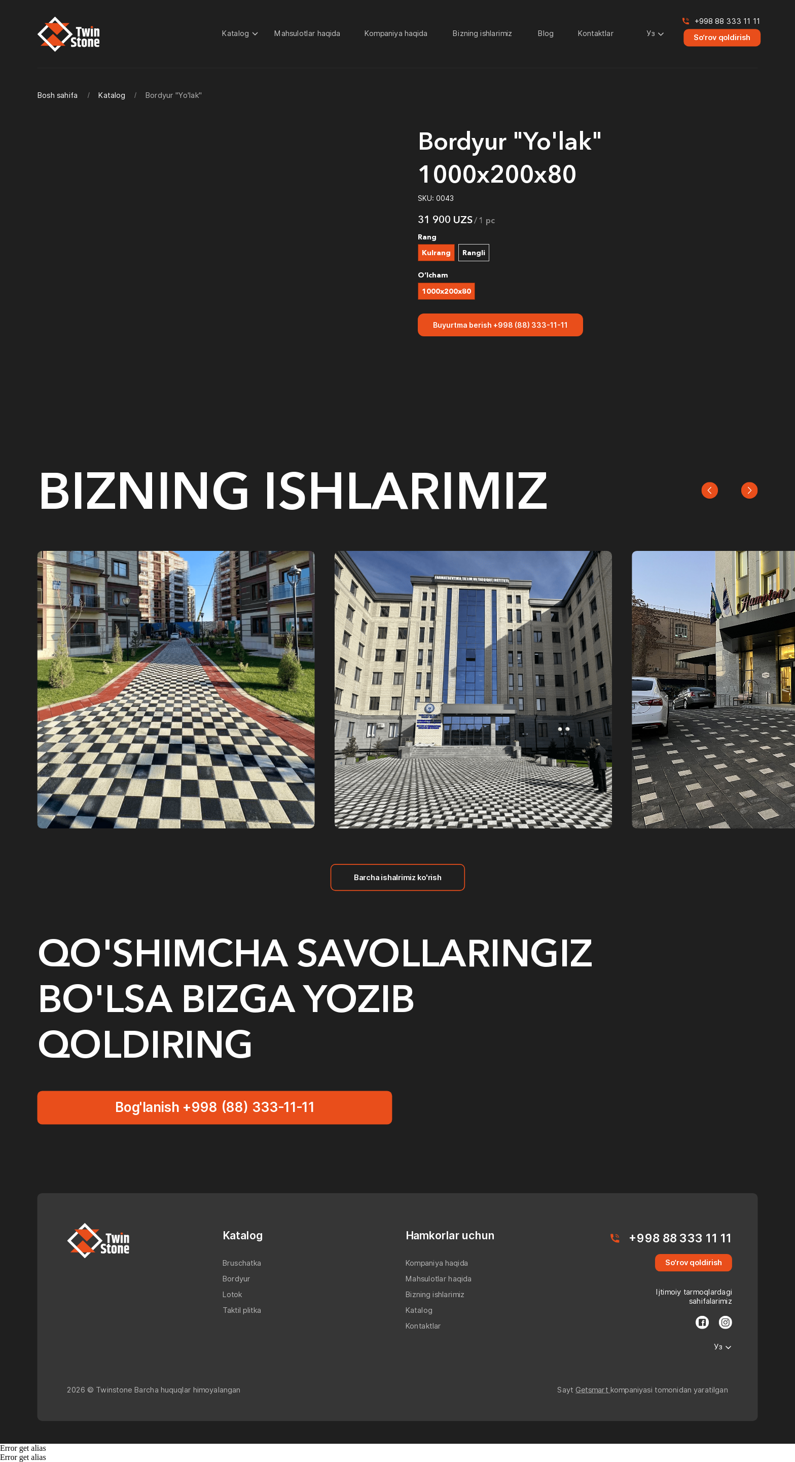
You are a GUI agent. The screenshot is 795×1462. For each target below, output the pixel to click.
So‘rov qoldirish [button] (722, 37)
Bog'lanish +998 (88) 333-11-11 (214, 1107)
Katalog (235, 33)
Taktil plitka (242, 1310)
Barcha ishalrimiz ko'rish (397, 877)
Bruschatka (242, 1263)
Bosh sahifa (58, 95)
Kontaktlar (595, 33)
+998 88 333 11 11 (728, 21)
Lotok (232, 1294)
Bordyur (237, 1278)
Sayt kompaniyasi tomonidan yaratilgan (642, 1389)
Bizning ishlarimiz (482, 33)
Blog (546, 33)
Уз (650, 33)
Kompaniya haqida (396, 33)
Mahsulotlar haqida (307, 33)
